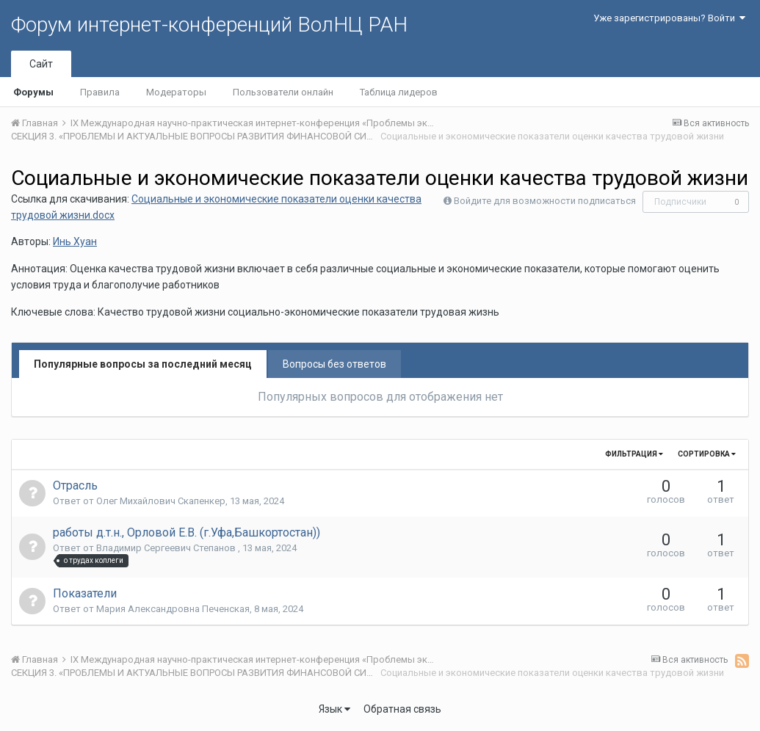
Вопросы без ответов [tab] (334, 364)
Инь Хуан (75, 241)
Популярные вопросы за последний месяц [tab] (143, 364)
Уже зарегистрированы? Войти (669, 17)
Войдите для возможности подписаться (545, 200)
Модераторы (176, 92)
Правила (100, 92)
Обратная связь (402, 709)
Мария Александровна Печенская (173, 608)
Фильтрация (634, 454)
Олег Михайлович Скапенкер (160, 500)
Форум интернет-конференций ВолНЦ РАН (209, 24)
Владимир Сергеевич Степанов (167, 547)
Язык (334, 709)
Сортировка (707, 454)
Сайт (41, 64)
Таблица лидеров (399, 92)
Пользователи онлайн (283, 92)
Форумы (33, 92)
